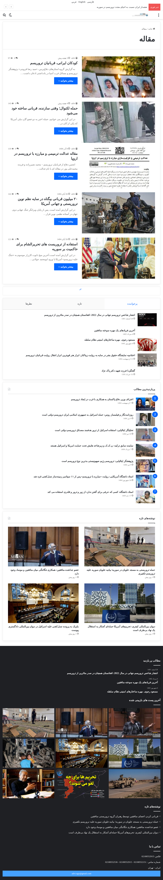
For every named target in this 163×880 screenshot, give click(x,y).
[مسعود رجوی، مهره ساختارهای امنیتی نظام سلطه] (145, 346)
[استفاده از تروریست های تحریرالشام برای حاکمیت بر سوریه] (118, 258)
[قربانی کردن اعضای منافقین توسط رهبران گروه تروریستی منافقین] (134, 731)
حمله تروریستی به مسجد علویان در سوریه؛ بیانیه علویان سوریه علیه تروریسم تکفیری (115, 830)
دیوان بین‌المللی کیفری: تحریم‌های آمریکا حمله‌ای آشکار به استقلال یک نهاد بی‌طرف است (113, 841)
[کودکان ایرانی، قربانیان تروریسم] (118, 77)
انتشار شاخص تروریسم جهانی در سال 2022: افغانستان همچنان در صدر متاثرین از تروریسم (87, 316)
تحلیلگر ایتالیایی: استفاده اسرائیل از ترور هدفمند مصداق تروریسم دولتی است (94, 433)
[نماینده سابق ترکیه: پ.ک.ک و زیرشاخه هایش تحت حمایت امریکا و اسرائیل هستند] (145, 453)
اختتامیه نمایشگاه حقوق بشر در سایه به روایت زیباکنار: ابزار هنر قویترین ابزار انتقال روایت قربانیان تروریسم (78, 357)
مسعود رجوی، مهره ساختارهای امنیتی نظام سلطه (108, 341)
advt (73, 58)
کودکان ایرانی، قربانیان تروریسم (54, 63)
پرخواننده (132, 303)
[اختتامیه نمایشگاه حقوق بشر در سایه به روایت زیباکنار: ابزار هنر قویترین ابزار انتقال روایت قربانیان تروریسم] (145, 361)
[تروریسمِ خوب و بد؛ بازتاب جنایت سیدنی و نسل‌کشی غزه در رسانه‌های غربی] (28, 761)
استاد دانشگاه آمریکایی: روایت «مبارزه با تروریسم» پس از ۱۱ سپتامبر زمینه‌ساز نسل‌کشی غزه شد (83, 480)
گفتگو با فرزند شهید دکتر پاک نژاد (116, 372)
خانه (151, 29)
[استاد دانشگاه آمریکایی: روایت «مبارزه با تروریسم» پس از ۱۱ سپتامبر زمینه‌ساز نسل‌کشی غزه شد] (145, 484)
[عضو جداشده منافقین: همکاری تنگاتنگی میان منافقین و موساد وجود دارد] (43, 550)
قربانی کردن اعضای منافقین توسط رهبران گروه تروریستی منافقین (124, 824)
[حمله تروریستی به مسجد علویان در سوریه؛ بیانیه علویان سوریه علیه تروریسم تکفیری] (119, 550)
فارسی (90, 2)
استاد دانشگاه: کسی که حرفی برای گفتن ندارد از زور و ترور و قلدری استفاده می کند (90, 495)
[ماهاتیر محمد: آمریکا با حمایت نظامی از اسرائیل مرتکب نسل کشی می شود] (28, 792)
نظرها (29, 303)
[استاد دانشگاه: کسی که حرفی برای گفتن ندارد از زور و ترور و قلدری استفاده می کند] (145, 500)
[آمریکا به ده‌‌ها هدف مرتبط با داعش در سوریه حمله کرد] (134, 792)
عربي (74, 2)
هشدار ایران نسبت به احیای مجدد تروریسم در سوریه (122, 7)
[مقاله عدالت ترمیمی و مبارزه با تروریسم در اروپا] (118, 167)
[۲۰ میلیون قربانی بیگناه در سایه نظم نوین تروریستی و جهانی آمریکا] (118, 212)
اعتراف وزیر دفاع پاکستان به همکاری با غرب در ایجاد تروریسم (102, 403)
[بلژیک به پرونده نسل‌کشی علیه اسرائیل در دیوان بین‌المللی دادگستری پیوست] (43, 609)
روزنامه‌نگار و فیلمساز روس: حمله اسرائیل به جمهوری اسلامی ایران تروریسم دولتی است (87, 418)
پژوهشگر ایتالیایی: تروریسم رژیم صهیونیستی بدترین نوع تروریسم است (97, 464)
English (81, 2)
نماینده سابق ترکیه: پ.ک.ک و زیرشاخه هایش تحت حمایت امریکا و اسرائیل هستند (91, 449)
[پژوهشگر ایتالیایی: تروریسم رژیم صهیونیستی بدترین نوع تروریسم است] (145, 469)
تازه (80, 303)
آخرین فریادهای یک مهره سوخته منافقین (112, 332)
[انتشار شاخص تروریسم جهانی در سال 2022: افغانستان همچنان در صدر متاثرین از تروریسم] (145, 321)
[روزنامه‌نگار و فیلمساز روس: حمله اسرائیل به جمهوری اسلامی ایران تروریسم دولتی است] (145, 423)
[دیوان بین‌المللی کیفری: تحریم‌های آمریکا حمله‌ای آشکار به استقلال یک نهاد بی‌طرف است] (119, 609)
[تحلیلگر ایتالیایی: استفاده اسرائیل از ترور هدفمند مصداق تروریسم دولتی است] (145, 438)
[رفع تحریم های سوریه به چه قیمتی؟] (81, 792)
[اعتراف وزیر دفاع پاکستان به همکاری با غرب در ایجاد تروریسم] (145, 407)
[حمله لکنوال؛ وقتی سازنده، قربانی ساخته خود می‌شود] (118, 122)
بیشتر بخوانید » (65, 80)
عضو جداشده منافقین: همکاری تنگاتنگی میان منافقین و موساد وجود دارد (122, 835)
